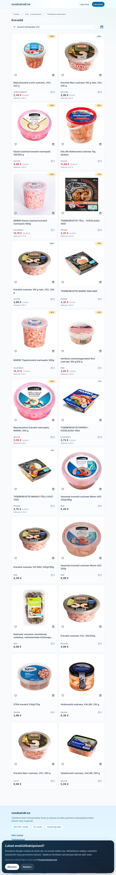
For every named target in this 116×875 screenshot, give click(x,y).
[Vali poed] (102, 27)
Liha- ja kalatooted (33, 14)
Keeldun (27, 867)
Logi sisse (84, 4)
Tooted (16, 14)
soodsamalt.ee (21, 4)
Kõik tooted (17, 835)
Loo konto (98, 4)
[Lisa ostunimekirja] (53, 75)
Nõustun (12, 867)
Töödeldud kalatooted (56, 14)
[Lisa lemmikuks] (15, 75)
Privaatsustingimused (47, 860)
